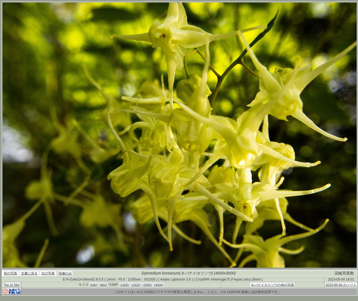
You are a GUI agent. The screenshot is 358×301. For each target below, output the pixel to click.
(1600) (124, 285)
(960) (103, 285)
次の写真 (48, 273)
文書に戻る (29, 273)
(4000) (159, 285)
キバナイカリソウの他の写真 (272, 285)
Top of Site (11, 285)
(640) (94, 285)
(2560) (147, 285)
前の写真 (10, 273)
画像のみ (65, 273)
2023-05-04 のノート (341, 285)
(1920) (136, 285)
